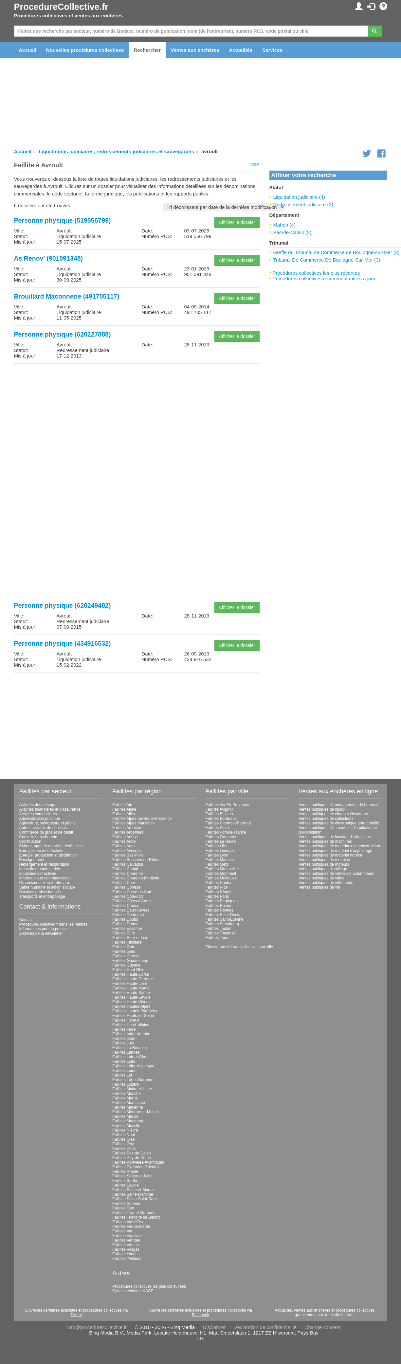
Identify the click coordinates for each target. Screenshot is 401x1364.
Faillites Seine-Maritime (132, 1194)
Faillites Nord (123, 1135)
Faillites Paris (124, 1148)
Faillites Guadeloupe (130, 960)
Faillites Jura (123, 1043)
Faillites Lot (122, 1075)
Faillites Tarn (123, 1208)
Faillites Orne (124, 1144)
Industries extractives (37, 873)
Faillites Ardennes (127, 832)
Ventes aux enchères (195, 50)
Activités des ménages (39, 804)
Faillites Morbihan (127, 1121)
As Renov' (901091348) (48, 258)
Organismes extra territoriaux (44, 882)
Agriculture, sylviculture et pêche (47, 823)
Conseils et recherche (38, 837)
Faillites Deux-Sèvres (130, 910)
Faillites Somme (126, 1203)
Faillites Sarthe (125, 1180)
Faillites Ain (122, 804)
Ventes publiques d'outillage (323, 869)
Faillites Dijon (217, 827)
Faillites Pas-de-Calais (131, 1153)
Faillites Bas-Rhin (127, 855)
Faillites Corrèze (126, 887)
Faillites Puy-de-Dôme (131, 1157)
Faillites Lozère (125, 1084)
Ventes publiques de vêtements (326, 882)
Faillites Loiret (124, 1070)
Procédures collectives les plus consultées (149, 1286)
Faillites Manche (126, 1093)
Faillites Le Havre (221, 841)
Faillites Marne (125, 1098)
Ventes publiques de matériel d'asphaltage (335, 850)
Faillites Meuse (125, 1116)
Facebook (200, 1315)
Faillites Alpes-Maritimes (133, 823)
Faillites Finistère (127, 942)
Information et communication (45, 878)
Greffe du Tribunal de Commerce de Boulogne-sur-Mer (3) (336, 252)
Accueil (27, 50)
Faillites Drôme (125, 924)
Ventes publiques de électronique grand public (339, 823)
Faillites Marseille (221, 859)
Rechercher (147, 50)
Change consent (322, 1327)
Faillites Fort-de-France (226, 832)
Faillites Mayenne (127, 1107)
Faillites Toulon (218, 928)
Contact (26, 919)
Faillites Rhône (125, 1171)
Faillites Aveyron (126, 850)
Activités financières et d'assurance (50, 809)
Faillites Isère (124, 1038)
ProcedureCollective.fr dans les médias (53, 924)
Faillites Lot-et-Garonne (132, 1080)
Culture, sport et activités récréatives (51, 846)
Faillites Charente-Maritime (135, 878)
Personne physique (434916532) (62, 643)
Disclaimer (214, 1327)
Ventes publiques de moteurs (324, 864)
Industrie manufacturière (40, 869)
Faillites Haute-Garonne (133, 979)
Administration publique (39, 818)
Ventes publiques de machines (325, 841)
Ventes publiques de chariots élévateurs (333, 814)
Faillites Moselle (126, 1125)
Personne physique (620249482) (62, 605)
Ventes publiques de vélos (321, 878)
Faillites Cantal (125, 869)
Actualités (240, 50)
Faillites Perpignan (222, 901)
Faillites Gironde (126, 956)
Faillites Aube (124, 841)
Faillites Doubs (125, 919)
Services (272, 50)
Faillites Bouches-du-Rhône (136, 859)
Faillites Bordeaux (221, 818)
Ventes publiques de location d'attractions (335, 837)
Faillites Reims (218, 905)
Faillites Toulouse (221, 933)
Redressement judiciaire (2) (303, 204)
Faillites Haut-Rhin (128, 970)
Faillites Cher (123, 882)
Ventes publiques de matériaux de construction (339, 846)
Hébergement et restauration (44, 864)
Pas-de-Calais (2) (292, 232)
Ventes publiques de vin (319, 887)
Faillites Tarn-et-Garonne (133, 1212)
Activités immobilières (38, 814)
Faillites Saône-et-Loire (132, 1176)
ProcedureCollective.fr (61, 7)
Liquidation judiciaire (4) (299, 197)
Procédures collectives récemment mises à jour (324, 278)
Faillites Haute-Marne (131, 988)
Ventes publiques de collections (326, 818)
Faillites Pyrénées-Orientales (137, 1167)
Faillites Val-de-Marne (131, 1226)
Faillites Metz (217, 864)
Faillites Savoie (125, 1185)
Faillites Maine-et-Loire (132, 1089)
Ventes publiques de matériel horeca (330, 855)
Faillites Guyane (126, 965)
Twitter (76, 1315)
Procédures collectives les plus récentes (316, 273)
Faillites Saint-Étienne (225, 919)
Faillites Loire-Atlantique (133, 1066)
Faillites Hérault (125, 1020)
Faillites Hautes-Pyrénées (134, 1011)
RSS (254, 164)
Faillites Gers (123, 951)
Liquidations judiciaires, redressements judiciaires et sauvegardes (116, 151)
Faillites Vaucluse (127, 1235)
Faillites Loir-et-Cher (130, 1057)
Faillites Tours (217, 937)
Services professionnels (40, 892)
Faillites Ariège (125, 837)
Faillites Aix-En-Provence (227, 804)
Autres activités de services (43, 827)
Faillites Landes (125, 1052)
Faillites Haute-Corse (130, 974)
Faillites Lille (216, 846)
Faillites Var (122, 1231)
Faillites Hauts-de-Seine (133, 1015)
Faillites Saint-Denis (223, 914)
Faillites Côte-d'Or (128, 896)
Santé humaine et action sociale (47, 887)
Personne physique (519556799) (62, 220)
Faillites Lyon (217, 855)
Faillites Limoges (220, 850)
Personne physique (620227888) (62, 334)
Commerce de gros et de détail (46, 832)
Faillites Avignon (220, 809)
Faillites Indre (124, 1029)
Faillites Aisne (124, 809)
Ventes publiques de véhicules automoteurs (336, 873)
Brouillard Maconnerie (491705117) (66, 296)
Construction (30, 841)
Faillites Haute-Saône (131, 992)
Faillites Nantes (219, 882)
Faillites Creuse (125, 905)
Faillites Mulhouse (221, 878)
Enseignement (32, 859)
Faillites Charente (127, 873)
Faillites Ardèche (126, 827)
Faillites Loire (124, 1061)
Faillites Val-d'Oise (128, 1222)
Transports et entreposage (42, 896)
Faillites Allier (123, 814)
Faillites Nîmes (218, 892)
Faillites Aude (124, 846)
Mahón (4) (284, 225)
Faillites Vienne (125, 1245)
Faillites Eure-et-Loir (129, 937)
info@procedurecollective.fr (97, 1327)
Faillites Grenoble (221, 837)
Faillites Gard (124, 947)
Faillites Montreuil (221, 873)
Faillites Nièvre (125, 1130)
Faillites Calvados (127, 864)
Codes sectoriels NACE (132, 1291)
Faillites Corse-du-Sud (131, 892)
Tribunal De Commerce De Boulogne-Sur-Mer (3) (326, 260)
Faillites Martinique (128, 1102)
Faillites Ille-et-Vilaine (130, 1025)
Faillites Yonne (124, 1254)
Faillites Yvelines (126, 1258)
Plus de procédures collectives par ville (239, 947)
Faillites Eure (123, 933)
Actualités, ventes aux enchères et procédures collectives (324, 1310)
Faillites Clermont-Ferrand (228, 823)
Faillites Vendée (126, 1240)
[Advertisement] (137, 414)
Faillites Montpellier (222, 869)
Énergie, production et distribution (48, 855)
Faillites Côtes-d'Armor (132, 901)
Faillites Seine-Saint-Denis (135, 1199)
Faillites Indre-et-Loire (131, 1034)
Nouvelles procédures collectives (85, 50)
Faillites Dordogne (128, 914)
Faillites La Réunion (129, 1047)
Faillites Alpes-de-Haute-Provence (142, 818)
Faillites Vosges (125, 1249)
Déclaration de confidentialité (265, 1327)
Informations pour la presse (43, 929)
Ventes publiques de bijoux (322, 809)
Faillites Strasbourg (222, 924)
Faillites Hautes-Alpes (131, 1006)
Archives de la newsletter (41, 933)
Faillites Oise (123, 1139)
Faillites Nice (217, 887)
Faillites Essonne (127, 928)
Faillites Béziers (219, 814)
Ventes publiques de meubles (324, 859)
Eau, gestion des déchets (41, 850)
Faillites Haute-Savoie (131, 997)
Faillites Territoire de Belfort (136, 1217)
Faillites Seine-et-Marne (133, 1190)
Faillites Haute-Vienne (131, 1002)
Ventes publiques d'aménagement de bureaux (338, 804)
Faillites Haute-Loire (129, 983)
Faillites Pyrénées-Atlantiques (138, 1162)
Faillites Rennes (219, 910)
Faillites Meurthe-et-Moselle (136, 1112)
